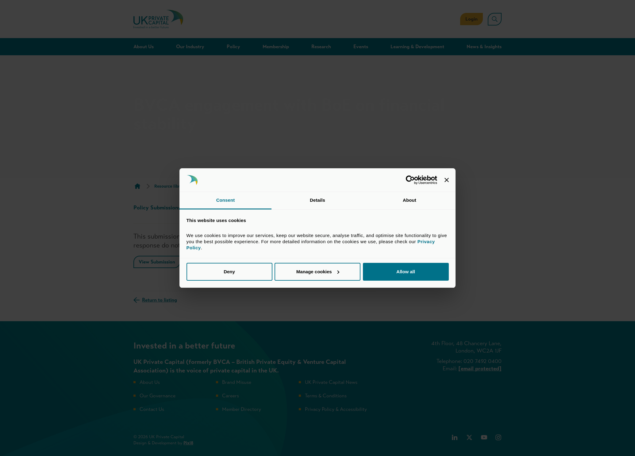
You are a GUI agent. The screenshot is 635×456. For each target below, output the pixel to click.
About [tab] (409, 200)
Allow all (405, 271)
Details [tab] (317, 200)
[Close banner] (446, 180)
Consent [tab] (225, 200)
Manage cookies (317, 271)
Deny (229, 271)
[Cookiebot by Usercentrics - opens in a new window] (410, 180)
